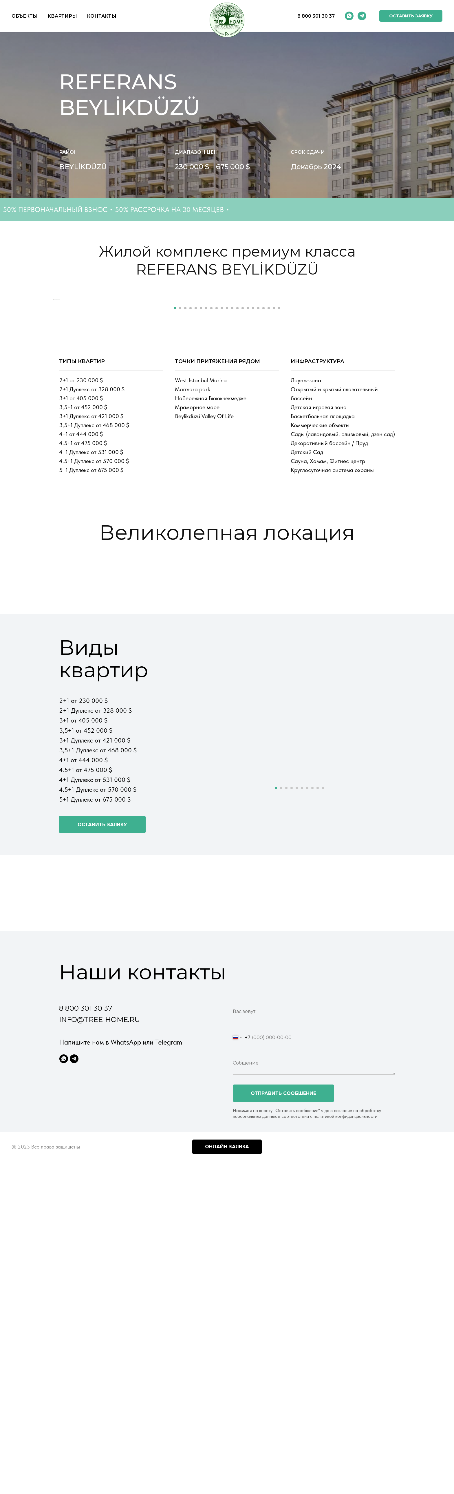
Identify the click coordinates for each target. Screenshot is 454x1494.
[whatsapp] (349, 16)
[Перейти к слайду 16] (253, 510)
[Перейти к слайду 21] (279, 510)
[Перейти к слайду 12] (232, 510)
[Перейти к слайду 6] (201, 510)
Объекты (25, 16)
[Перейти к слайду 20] (274, 510)
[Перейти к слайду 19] (269, 510)
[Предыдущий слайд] (44, 400)
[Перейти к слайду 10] (222, 510)
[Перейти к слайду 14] (242, 510)
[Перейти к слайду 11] (227, 510)
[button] (410, 16)
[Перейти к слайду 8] (211, 510)
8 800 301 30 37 (316, 16)
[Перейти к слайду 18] (263, 510)
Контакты (101, 16)
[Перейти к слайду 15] (248, 510)
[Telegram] (74, 1261)
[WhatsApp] (63, 1261)
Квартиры (62, 16)
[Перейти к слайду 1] (175, 510)
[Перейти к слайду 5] (196, 510)
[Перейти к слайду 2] (180, 510)
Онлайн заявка (227, 1349)
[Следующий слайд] (409, 400)
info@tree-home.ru (99, 1222)
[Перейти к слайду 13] (237, 510)
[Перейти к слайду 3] (185, 510)
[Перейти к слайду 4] (190, 510)
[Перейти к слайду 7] (206, 510)
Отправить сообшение (283, 1296)
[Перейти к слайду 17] (258, 510)
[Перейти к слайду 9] (216, 510)
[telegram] (362, 16)
